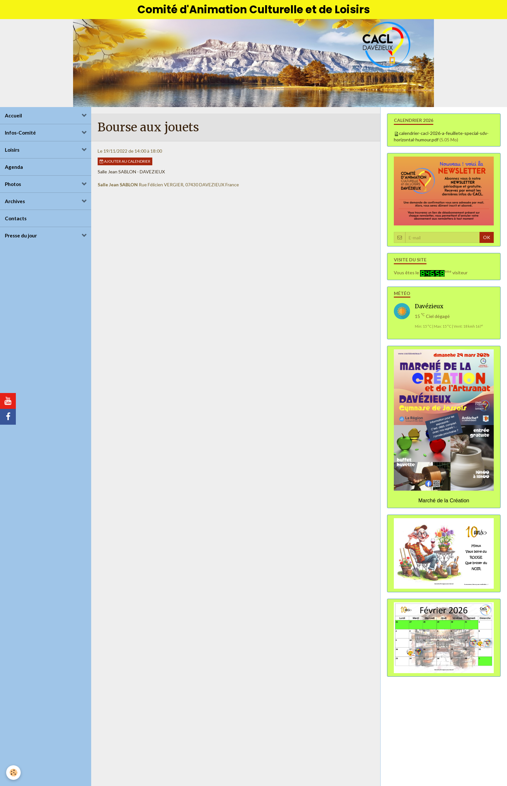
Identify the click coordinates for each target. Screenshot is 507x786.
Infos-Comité (20, 133)
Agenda (14, 168)
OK (486, 238)
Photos (13, 185)
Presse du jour (21, 236)
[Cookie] (13, 772)
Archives (15, 202)
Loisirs (12, 151)
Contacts (16, 219)
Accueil (13, 116)
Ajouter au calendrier (125, 162)
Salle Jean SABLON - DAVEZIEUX (131, 172)
